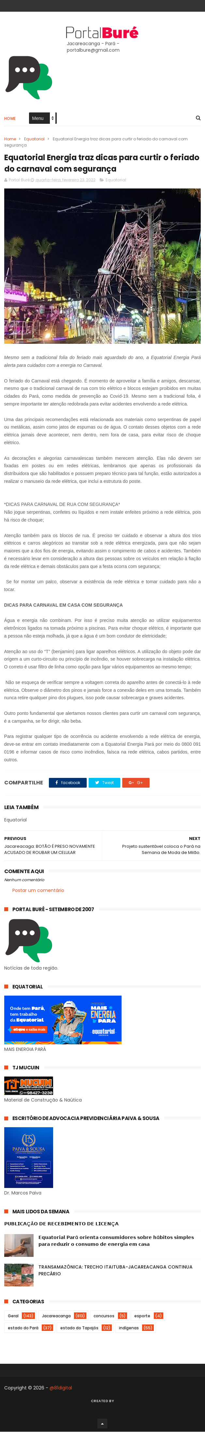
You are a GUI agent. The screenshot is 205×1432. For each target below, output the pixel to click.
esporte (142, 1316)
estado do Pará (23, 1328)
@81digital (61, 1388)
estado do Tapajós (79, 1328)
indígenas (129, 1328)
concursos (104, 1316)
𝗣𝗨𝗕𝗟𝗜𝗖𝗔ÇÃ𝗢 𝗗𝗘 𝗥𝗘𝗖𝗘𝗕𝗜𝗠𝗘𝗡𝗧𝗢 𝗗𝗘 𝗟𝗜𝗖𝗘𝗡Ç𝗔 (61, 1224)
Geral (13, 1316)
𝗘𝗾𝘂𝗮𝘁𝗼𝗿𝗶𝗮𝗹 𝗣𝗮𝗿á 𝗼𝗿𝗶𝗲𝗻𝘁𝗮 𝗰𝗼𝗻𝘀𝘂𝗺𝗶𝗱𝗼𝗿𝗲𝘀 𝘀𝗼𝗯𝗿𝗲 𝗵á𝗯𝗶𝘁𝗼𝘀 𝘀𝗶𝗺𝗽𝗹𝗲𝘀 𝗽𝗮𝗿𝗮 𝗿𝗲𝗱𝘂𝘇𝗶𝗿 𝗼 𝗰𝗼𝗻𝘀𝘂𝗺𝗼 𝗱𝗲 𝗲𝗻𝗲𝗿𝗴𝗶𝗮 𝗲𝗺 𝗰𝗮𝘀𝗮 (116, 1241)
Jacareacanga (56, 1316)
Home (10, 119)
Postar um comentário (38, 891)
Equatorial (34, 139)
